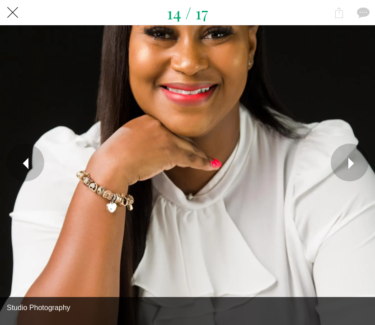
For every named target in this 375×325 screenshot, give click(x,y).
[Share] (339, 12)
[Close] (12, 12)
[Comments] (362, 12)
